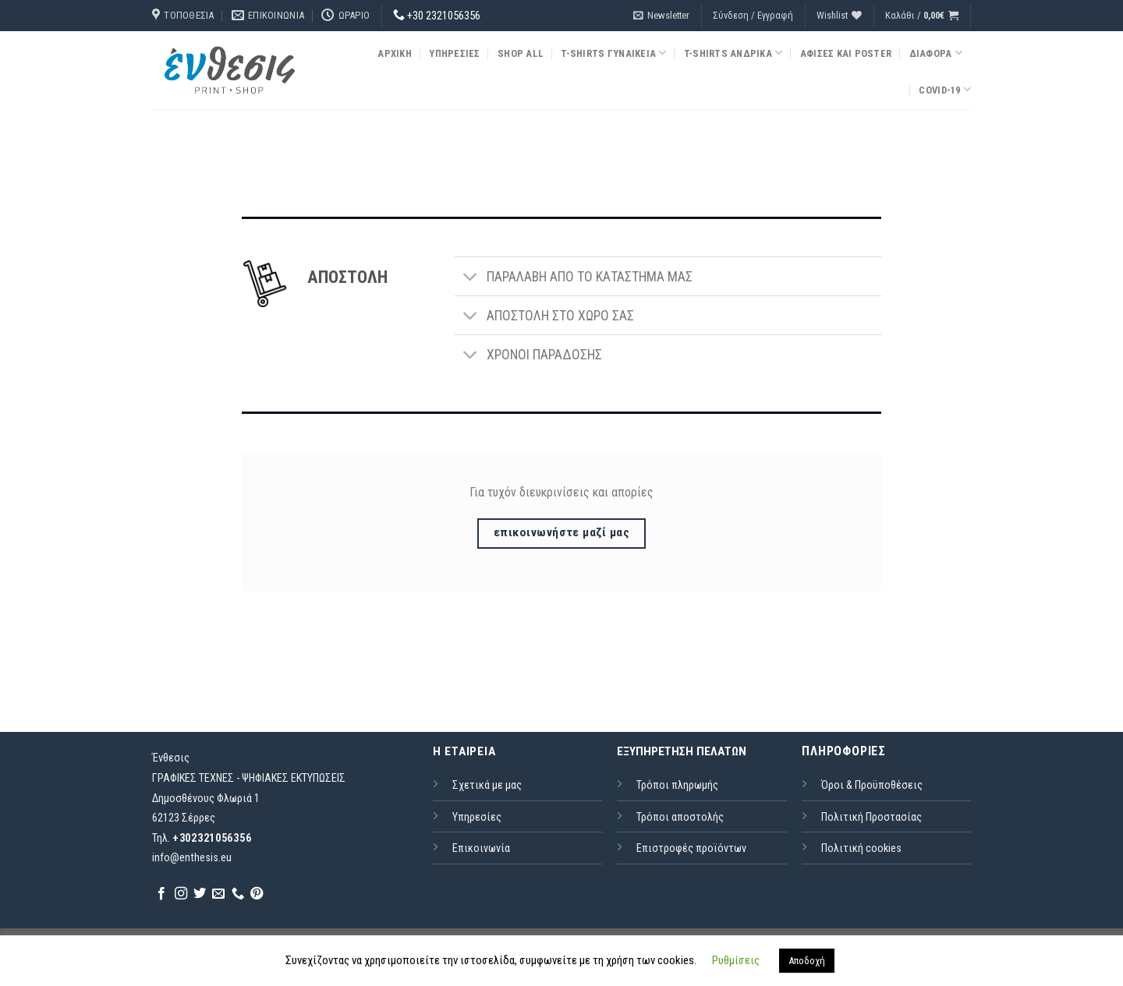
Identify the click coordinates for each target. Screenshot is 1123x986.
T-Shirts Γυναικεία (613, 52)
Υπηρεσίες (454, 53)
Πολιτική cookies (861, 848)
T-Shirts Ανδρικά (733, 52)
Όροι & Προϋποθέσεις (872, 785)
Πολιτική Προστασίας (871, 817)
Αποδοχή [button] (806, 961)
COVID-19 (945, 89)
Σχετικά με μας (487, 785)
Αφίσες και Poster (845, 53)
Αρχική (394, 53)
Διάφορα (935, 52)
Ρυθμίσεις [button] (736, 960)
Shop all (521, 53)
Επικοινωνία (481, 848)
